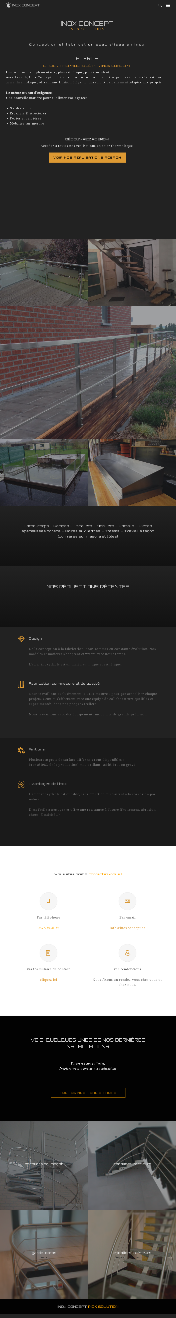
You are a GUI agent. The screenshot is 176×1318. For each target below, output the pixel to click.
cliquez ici (48, 980)
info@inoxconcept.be (128, 928)
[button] (168, 5)
